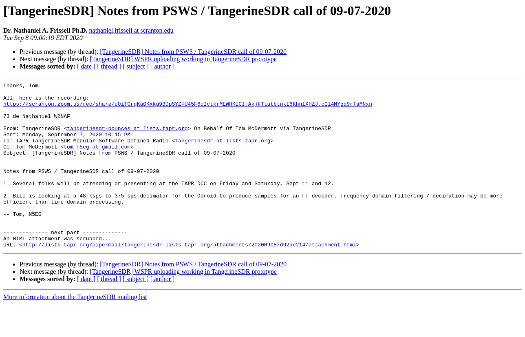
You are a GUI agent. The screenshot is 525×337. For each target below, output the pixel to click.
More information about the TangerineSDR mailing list (75, 329)
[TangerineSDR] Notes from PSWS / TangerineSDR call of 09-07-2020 (193, 51)
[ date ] (86, 66)
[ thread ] (109, 66)
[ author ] (162, 66)
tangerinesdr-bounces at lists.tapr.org (127, 138)
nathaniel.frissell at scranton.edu (131, 30)
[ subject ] (136, 66)
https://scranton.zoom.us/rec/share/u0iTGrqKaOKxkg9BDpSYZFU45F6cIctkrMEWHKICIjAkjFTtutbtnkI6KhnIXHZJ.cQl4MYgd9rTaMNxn (187, 108)
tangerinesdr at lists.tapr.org (222, 152)
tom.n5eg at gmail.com (97, 160)
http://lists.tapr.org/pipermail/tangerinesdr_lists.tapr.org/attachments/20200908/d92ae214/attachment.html (189, 277)
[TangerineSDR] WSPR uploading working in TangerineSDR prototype (183, 58)
